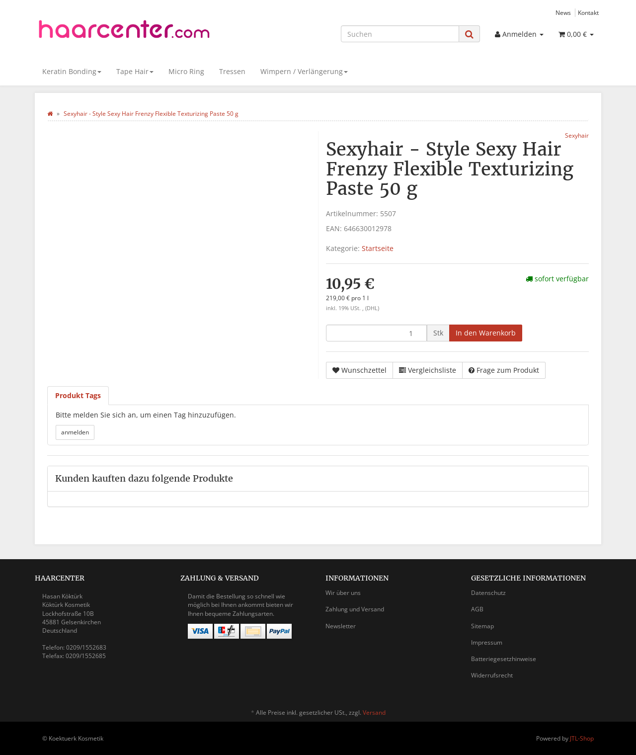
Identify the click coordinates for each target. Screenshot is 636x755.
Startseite (378, 248)
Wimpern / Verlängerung (304, 71)
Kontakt (588, 12)
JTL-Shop (582, 738)
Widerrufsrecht (492, 675)
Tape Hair (135, 71)
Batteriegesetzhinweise (503, 659)
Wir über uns (343, 592)
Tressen (232, 71)
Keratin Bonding (71, 71)
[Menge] (376, 333)
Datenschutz (488, 592)
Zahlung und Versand (354, 609)
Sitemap (482, 626)
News (563, 12)
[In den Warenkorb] (485, 333)
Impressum (486, 642)
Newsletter (340, 626)
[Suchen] (400, 33)
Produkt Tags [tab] (78, 395)
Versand (374, 712)
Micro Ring (186, 71)
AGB (477, 609)
